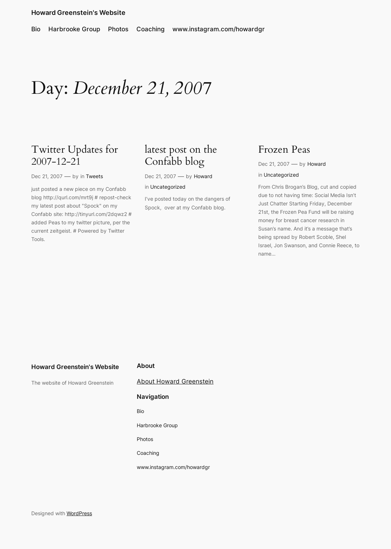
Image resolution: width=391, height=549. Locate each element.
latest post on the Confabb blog (181, 156)
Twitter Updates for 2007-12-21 (74, 156)
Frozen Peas (284, 150)
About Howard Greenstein (175, 381)
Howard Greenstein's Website (78, 12)
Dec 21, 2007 (47, 176)
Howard (203, 176)
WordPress (79, 513)
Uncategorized (167, 187)
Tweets (94, 176)
